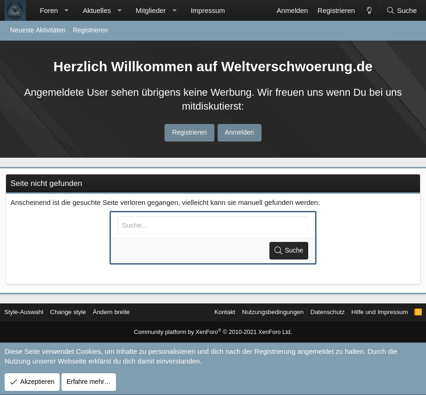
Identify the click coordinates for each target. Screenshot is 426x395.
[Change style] (368, 10)
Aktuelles (97, 10)
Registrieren (90, 30)
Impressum (208, 10)
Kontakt (211, 312)
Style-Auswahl (29, 312)
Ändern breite (120, 312)
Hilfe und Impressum (372, 312)
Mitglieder (151, 10)
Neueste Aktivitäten (38, 30)
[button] (66, 10)
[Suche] (401, 10)
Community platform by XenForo (213, 332)
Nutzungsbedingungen (261, 312)
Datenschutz (319, 312)
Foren (49, 10)
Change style (76, 312)
